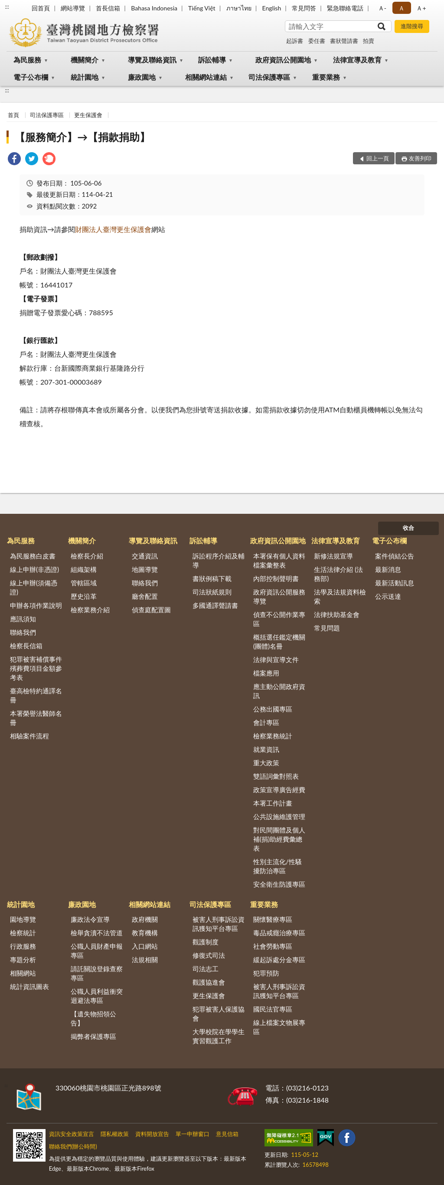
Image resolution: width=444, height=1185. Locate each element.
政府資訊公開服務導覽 (279, 596)
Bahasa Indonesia (154, 8)
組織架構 (84, 569)
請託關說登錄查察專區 (97, 973)
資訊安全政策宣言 (71, 1133)
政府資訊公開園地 (283, 59)
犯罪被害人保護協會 (219, 1013)
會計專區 (266, 722)
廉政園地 (142, 77)
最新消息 (388, 569)
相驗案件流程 (29, 736)
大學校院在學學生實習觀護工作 (219, 1036)
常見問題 (327, 628)
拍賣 (368, 40)
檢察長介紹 (87, 556)
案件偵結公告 (394, 556)
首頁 (13, 114)
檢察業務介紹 (90, 610)
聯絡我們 (23, 632)
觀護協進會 (209, 982)
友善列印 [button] (420, 158)
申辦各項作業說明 (36, 605)
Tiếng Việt (201, 8)
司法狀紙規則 (212, 592)
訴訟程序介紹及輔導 (219, 560)
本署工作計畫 (272, 803)
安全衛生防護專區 (279, 884)
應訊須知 (23, 619)
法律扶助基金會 (336, 614)
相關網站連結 (206, 77)
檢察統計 (23, 933)
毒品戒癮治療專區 (279, 933)
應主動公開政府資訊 (279, 690)
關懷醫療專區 (272, 919)
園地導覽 (23, 919)
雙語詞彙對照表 (276, 776)
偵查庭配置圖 (151, 610)
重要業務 (326, 77)
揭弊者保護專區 (93, 1036)
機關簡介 (84, 59)
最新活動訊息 (394, 583)
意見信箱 (227, 1133)
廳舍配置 (145, 596)
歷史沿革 (84, 596)
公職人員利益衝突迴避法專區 (97, 995)
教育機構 (145, 933)
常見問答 (304, 8)
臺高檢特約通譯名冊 (36, 695)
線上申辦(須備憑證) (33, 587)
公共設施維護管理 (279, 816)
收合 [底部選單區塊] (408, 527)
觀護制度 (206, 942)
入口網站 (145, 946)
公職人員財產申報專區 (97, 950)
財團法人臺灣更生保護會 (113, 229)
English (271, 8)
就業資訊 (266, 749)
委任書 (316, 40)
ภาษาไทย (238, 8)
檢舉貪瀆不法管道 (97, 933)
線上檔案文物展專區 (279, 1027)
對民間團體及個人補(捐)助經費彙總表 (279, 839)
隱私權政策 (115, 1133)
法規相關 (145, 959)
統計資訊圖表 (29, 986)
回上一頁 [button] (377, 158)
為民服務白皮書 (33, 556)
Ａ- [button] (382, 8)
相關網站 (23, 973)
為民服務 (27, 59)
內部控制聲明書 (276, 578)
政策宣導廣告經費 (279, 789)
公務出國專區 (272, 709)
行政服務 (23, 946)
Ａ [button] (401, 8)
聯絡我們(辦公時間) (73, 1146)
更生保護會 (88, 114)
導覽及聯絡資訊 (152, 59)
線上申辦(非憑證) (34, 569)
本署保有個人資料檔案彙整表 (279, 560)
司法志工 (206, 969)
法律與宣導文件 (276, 659)
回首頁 (41, 8)
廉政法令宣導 (90, 919)
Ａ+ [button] (421, 8)
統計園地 (84, 77)
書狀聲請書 (344, 40)
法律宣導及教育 (357, 59)
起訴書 (294, 40)
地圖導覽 (145, 569)
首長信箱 (108, 8)
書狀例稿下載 (212, 578)
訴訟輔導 (212, 59)
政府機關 (145, 919)
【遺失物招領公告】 (93, 1018)
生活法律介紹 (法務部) (338, 573)
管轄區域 (84, 583)
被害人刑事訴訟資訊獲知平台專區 (219, 923)
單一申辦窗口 (192, 1133)
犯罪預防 (266, 973)
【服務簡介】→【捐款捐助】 (82, 137)
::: (7, 6)
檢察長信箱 (26, 646)
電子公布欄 (30, 77)
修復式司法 (209, 955)
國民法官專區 (272, 1009)
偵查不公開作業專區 (279, 618)
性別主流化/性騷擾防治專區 (277, 866)
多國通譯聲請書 (215, 605)
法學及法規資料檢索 (340, 596)
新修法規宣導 (333, 556)
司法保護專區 (269, 77)
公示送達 (388, 596)
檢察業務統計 (272, 736)
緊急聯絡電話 (345, 8)
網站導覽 (73, 8)
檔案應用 (266, 673)
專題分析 (23, 959)
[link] (14, 159)
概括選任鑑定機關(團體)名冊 (279, 641)
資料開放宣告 (152, 1133)
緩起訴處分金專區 (279, 959)
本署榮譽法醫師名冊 (36, 717)
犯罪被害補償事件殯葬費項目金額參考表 (36, 668)
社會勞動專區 (272, 946)
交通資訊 (145, 556)
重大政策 (266, 763)
